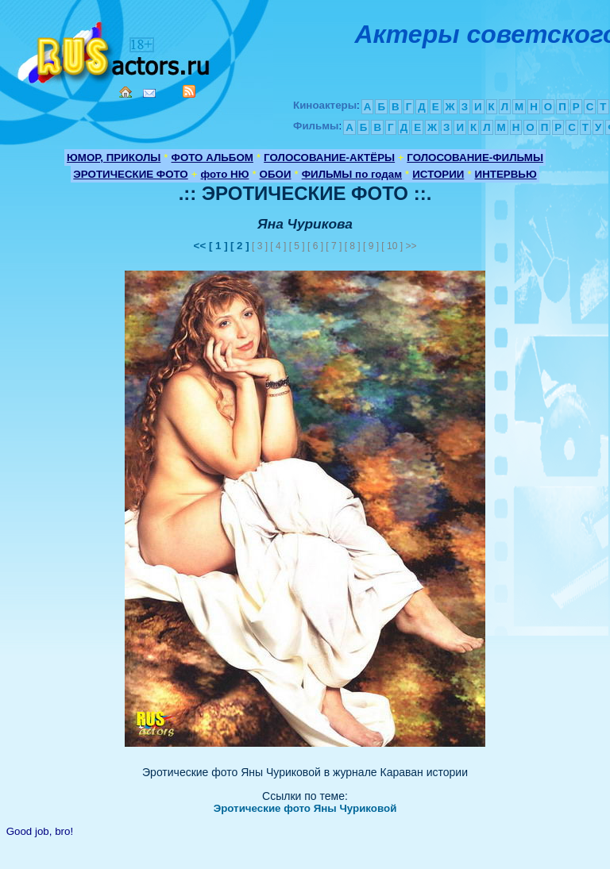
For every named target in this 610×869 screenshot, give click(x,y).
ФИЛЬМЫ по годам (352, 174)
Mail (149, 93)
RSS (189, 91)
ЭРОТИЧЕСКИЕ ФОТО (130, 174)
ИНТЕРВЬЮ (506, 174)
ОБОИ (275, 174)
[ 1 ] (218, 246)
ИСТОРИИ (438, 174)
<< (201, 246)
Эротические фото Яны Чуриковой (305, 808)
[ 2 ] (239, 246)
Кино (115, 49)
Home (125, 92)
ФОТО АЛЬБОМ (212, 157)
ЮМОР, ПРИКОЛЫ (113, 157)
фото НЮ (225, 174)
